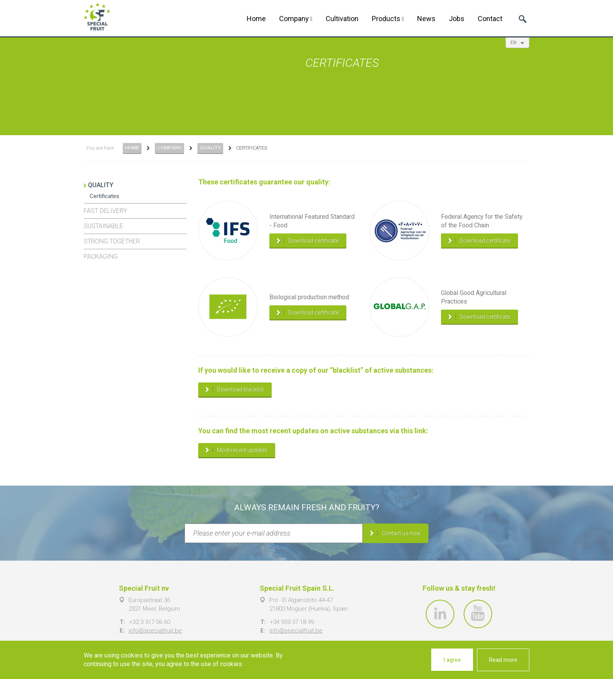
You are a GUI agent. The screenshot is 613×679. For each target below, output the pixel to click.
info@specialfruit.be (155, 630)
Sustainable (103, 226)
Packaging (101, 256)
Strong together (112, 241)
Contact (490, 18)
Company (295, 18)
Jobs (456, 18)
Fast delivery (105, 210)
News (426, 18)
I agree (452, 659)
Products (388, 18)
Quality (210, 148)
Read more (503, 659)
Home (256, 18)
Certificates (104, 196)
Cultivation (342, 18)
